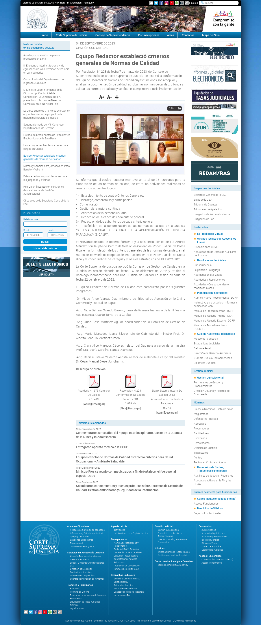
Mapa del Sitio (211, 35)
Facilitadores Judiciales (81, 572)
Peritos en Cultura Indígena (210, 462)
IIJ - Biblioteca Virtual (210, 233)
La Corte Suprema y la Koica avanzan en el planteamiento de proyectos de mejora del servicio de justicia (46, 114)
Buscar (45, 241)
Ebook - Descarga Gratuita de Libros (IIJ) (87, 564)
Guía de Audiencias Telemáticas (216, 333)
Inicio (193, 2)
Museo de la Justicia (206, 338)
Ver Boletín (47, 274)
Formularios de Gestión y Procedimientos (208, 384)
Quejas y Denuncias (79, 536)
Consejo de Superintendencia (112, 35)
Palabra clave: (31, 219)
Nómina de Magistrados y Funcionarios (126, 544)
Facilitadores (201, 433)
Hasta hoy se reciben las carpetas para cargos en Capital (45, 146)
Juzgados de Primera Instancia (212, 214)
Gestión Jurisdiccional (210, 377)
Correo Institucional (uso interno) (216, 498)
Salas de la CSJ (203, 199)
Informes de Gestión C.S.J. (126, 569)
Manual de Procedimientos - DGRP (214, 310)
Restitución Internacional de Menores (88, 595)
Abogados (200, 423)
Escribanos (200, 438)
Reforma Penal (202, 348)
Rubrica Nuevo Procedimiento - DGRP (216, 297)
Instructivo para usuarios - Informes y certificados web (215, 304)
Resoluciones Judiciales (211, 260)
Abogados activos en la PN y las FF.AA (212, 482)
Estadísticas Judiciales (207, 343)
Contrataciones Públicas (125, 559)
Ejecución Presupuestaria (126, 555)
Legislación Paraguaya (207, 270)
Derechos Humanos (79, 559)
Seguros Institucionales (207, 513)
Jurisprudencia (202, 265)
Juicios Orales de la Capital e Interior (131, 533)
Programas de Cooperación (127, 565)
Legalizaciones (77, 608)
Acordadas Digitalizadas (208, 274)
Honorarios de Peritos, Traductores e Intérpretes (212, 468)
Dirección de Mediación (81, 569)
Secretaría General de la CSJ (210, 194)
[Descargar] (98, 404)
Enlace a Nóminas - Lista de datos (213, 409)
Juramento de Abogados (82, 546)
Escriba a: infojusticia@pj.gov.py (173, 565)
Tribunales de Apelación (208, 209)
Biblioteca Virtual (209, 543)
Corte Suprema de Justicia (71, 35)
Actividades (119, 530)
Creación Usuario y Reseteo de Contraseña (212, 392)
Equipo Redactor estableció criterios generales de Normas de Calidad (44, 157)
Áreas (170, 35)
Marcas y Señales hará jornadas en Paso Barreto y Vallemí (46, 167)
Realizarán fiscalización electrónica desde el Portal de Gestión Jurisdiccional (43, 190)
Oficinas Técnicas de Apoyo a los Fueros (216, 240)
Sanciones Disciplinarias (81, 539)
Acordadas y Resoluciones (209, 279)
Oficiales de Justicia (205, 447)
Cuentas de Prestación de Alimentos (87, 578)
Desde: (27, 230)
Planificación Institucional (212, 292)
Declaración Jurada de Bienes (128, 552)
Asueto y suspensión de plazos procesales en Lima (41, 56)
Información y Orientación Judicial (86, 533)
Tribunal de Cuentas (205, 204)
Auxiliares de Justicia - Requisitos (213, 475)
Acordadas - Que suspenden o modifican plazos (211, 286)
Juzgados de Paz (204, 219)
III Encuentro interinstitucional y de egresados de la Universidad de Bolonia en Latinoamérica (46, 69)
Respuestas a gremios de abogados (87, 530)
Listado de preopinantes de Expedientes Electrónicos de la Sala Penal (46, 136)
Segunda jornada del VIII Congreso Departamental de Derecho (43, 126)
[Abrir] (87, 404)
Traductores (201, 452)
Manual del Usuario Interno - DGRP (214, 315)
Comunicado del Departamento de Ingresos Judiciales (43, 81)
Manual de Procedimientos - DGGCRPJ (210, 327)
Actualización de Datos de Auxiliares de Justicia (215, 253)
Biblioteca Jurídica (204, 362)
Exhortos (74, 588)
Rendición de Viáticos (210, 508)
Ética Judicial (76, 543)
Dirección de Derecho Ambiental (212, 353)
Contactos (188, 35)
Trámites (74, 605)
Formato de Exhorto (79, 591)
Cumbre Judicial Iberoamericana (213, 358)
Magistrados (201, 414)
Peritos (198, 457)
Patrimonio (119, 562)
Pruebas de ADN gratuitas (82, 575)
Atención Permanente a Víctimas (85, 556)
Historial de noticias (45, 248)
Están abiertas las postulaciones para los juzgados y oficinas (45, 177)
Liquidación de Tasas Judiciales (85, 601)
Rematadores (201, 443)
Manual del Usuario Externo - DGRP (214, 320)
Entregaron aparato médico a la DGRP (102, 447)
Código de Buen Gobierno (126, 549)
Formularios (76, 598)
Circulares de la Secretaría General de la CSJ (46, 202)
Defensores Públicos (206, 418)
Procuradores (201, 428)
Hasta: (51, 230)
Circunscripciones (148, 35)
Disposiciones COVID (206, 247)
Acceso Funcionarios (206, 503)
